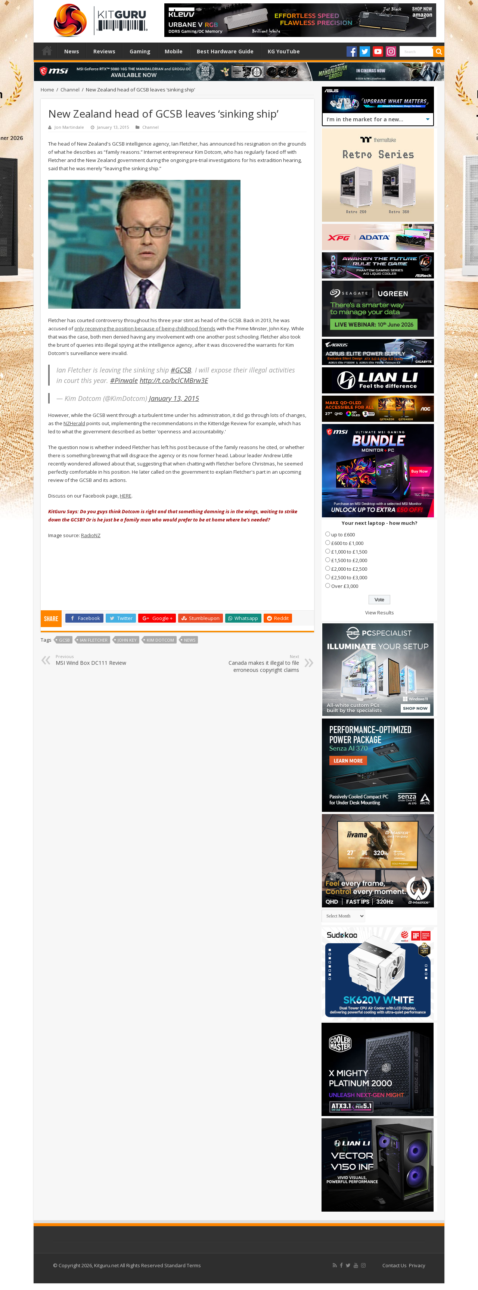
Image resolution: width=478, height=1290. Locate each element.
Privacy (417, 1265)
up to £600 (343, 534)
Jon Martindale (69, 127)
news (189, 640)
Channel (70, 89)
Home (47, 50)
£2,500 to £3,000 (349, 577)
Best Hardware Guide (225, 51)
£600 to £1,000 (347, 543)
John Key (127, 640)
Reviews (104, 51)
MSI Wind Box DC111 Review (94, 660)
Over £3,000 (344, 586)
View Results (379, 612)
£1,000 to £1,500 (349, 551)
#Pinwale (124, 380)
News (71, 51)
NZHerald (74, 423)
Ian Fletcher (94, 640)
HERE (125, 495)
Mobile (174, 51)
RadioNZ (90, 535)
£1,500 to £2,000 (349, 560)
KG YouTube (284, 51)
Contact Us (394, 1265)
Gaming (140, 51)
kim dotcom (160, 640)
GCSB (64, 640)
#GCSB (181, 369)
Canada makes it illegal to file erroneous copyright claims (261, 663)
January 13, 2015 (174, 398)
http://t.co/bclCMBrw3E (174, 380)
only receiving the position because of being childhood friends (144, 328)
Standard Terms (182, 1265)
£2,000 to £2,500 (349, 568)
